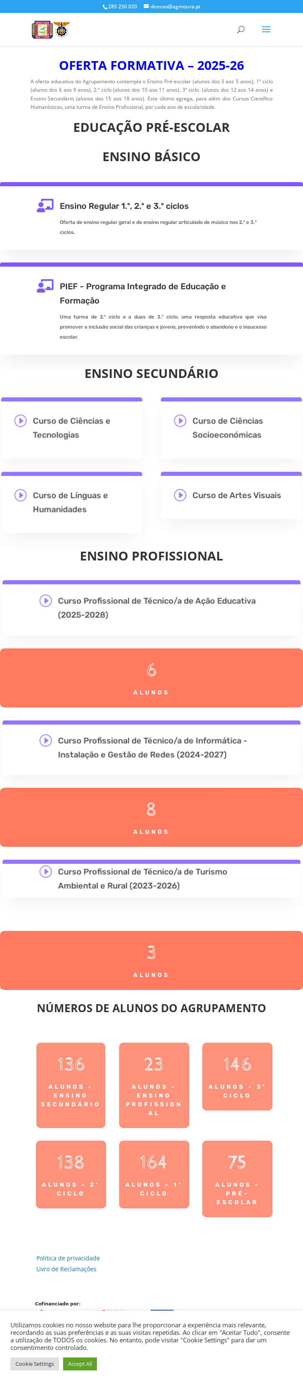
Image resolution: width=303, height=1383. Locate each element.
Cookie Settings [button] (34, 1364)
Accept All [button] (80, 1364)
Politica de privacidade (68, 1258)
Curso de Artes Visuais (237, 495)
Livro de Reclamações (66, 1269)
